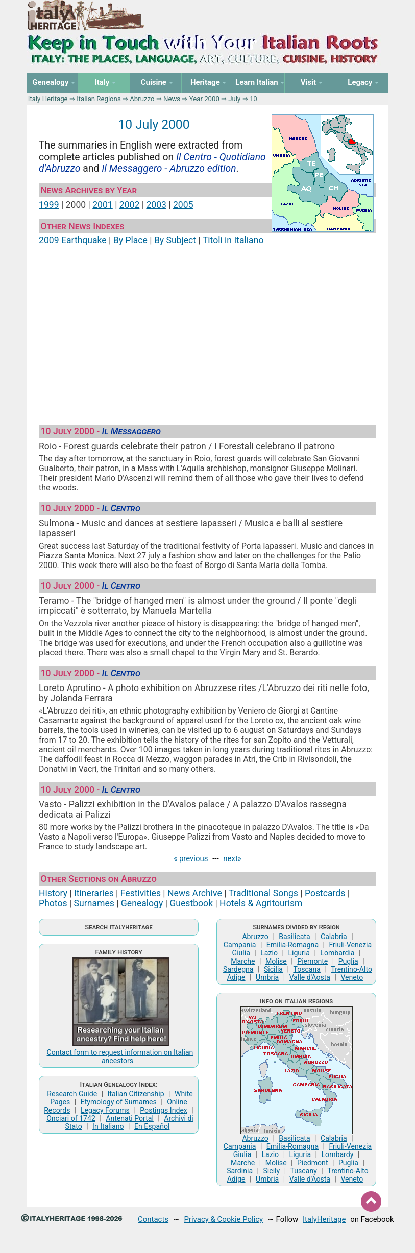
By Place (130, 240)
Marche (243, 961)
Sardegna (238, 969)
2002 (129, 205)
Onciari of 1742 (70, 1118)
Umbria (267, 977)
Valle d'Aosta (309, 977)
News (171, 99)
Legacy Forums (105, 1110)
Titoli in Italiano (233, 240)
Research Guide (72, 1094)
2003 (156, 205)
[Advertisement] (207, 330)
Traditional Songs (263, 893)
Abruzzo (142, 99)
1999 (49, 205)
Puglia (348, 961)
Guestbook (191, 903)
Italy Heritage (48, 99)
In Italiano (108, 1126)
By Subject (175, 240)
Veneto (351, 977)
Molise (276, 961)
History (53, 893)
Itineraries (94, 893)
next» (232, 858)
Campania (240, 945)
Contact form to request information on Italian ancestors (120, 1056)
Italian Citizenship (136, 1094)
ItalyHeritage (324, 1219)
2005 (183, 205)
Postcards (325, 893)
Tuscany (303, 1171)
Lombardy (338, 1154)
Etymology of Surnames (119, 1102)
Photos (53, 903)
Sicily (271, 1171)
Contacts (153, 1219)
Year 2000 (204, 99)
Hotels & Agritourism (260, 903)
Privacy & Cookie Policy (223, 1219)
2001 (102, 205)
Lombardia (337, 953)
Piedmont (312, 1163)
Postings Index (163, 1110)
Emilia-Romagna (292, 945)
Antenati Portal (130, 1118)
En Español (151, 1126)
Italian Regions (99, 99)
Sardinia (240, 1171)
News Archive (194, 893)
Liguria (299, 953)
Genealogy (142, 903)
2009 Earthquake (73, 240)
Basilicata (294, 936)
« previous (191, 858)
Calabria (334, 936)
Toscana (306, 969)
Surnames (94, 903)
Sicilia (273, 969)
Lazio (269, 953)
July (234, 99)
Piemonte (312, 961)
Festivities (140, 893)
